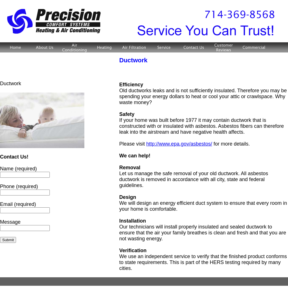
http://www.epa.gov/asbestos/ (179, 144)
